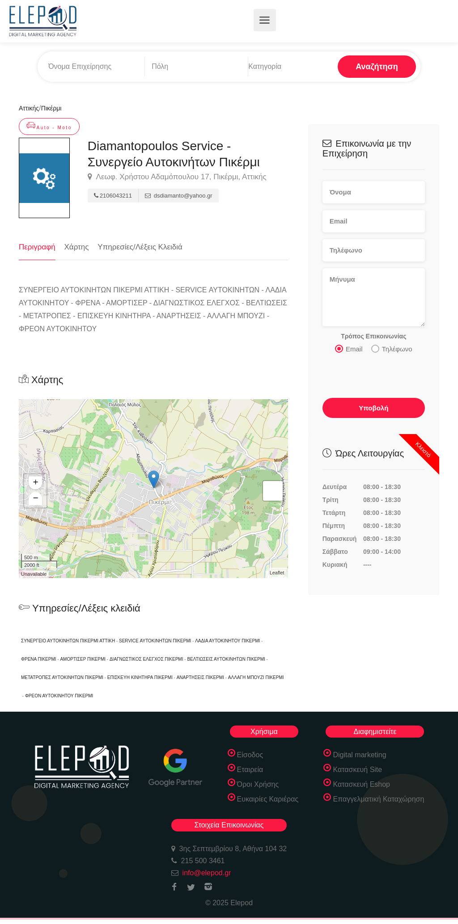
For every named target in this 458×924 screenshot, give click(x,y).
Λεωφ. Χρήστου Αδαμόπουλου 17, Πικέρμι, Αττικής (177, 177)
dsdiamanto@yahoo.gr (178, 195)
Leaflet (277, 572)
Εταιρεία (250, 769)
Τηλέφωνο (391, 348)
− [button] (35, 498)
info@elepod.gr (206, 873)
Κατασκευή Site (357, 769)
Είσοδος (250, 755)
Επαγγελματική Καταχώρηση (378, 799)
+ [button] (35, 482)
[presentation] (374, 373)
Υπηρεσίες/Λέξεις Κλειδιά (140, 247)
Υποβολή (373, 407)
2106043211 (113, 195)
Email (349, 348)
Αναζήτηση (377, 66)
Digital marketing (359, 755)
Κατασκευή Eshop (361, 784)
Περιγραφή (37, 247)
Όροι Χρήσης (258, 784)
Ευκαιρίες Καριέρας (268, 799)
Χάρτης (76, 247)
